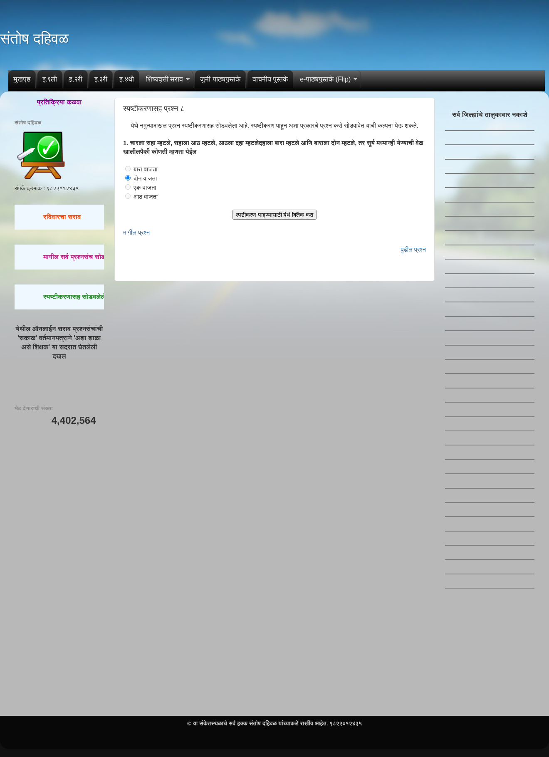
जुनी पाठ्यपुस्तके (220, 79)
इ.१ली (49, 79)
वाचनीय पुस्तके (270, 79)
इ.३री (100, 79)
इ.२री (75, 79)
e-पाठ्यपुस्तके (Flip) (325, 79)
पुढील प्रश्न (413, 249)
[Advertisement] (59, 480)
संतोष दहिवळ (34, 38)
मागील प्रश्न (136, 232)
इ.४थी (126, 79)
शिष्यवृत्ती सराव (164, 79)
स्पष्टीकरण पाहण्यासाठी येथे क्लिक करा (274, 215)
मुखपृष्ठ (21, 79)
